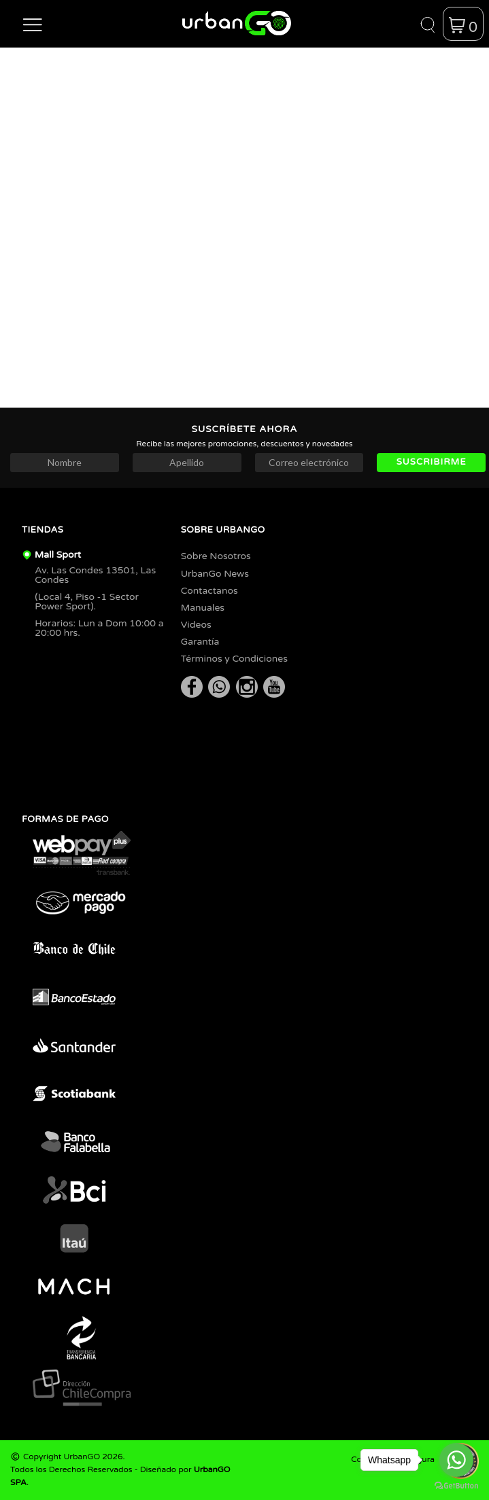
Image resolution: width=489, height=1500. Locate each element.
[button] (32, 24)
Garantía (200, 641)
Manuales (202, 607)
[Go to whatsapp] (456, 1460)
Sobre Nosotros (216, 556)
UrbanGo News (215, 573)
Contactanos (209, 590)
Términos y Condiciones (234, 658)
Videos (196, 624)
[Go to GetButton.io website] (456, 1486)
